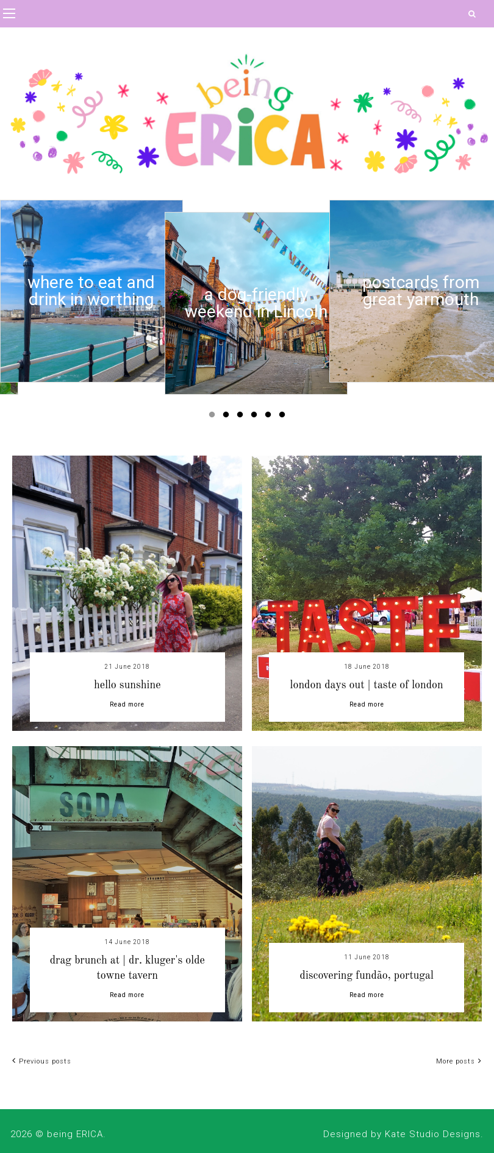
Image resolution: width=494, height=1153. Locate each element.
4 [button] (256, 417)
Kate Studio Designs (433, 1134)
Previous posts (41, 1061)
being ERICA (75, 1134)
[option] (91, 291)
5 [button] (270, 417)
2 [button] (228, 417)
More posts (459, 1061)
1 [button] (214, 417)
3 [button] (242, 417)
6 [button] (284, 417)
